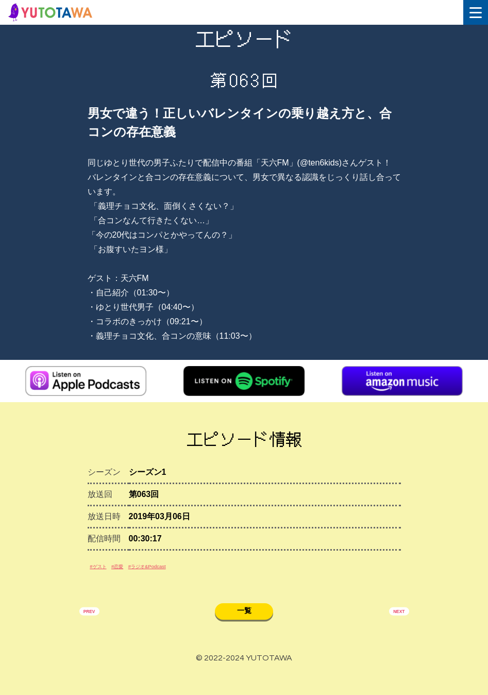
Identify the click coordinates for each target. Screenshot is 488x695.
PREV (96, 629)
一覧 (244, 628)
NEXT (391, 629)
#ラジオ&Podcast (190, 576)
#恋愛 (139, 576)
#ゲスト (106, 576)
